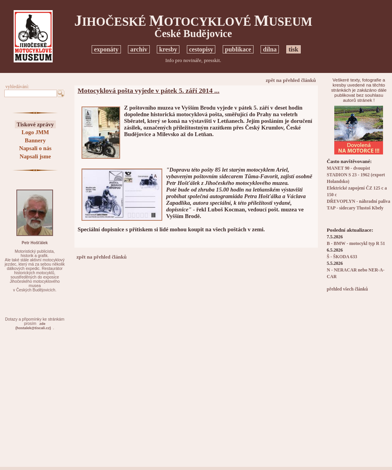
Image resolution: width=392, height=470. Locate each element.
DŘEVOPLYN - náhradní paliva (358, 201)
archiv (138, 49)
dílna (270, 49)
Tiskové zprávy (35, 124)
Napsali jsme (35, 156)
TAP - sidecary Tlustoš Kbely (355, 208)
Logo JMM (35, 132)
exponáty (106, 49)
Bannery (35, 140)
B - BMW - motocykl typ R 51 (356, 243)
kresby (168, 49)
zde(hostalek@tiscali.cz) (33, 326)
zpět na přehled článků (291, 80)
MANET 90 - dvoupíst (348, 168)
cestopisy (201, 49)
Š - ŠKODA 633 (342, 256)
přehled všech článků (347, 289)
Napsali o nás (35, 148)
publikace (238, 49)
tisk (293, 49)
